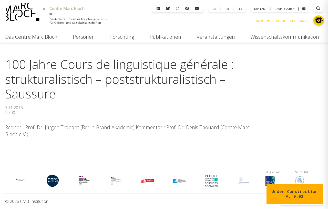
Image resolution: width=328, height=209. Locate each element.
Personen (84, 36)
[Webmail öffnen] (303, 9)
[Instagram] (177, 9)
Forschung (122, 36)
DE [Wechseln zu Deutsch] (214, 9)
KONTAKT (260, 9)
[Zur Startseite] (56, 14)
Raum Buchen (284, 9)
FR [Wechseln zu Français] (227, 9)
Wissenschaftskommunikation (284, 36)
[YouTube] (197, 9)
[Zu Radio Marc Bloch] (318, 20)
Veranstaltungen (216, 36)
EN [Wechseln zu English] (240, 9)
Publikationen (165, 36)
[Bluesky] (168, 9)
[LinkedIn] (158, 9)
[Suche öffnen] (318, 8)
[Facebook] (187, 9)
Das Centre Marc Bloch (31, 36)
